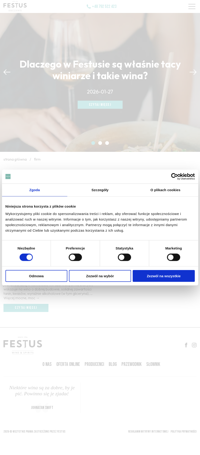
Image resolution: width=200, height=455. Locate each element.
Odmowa (36, 276)
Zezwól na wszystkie (164, 276)
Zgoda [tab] (34, 190)
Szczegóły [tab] (100, 190)
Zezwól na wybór (100, 276)
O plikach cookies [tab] (165, 190)
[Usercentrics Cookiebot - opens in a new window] (174, 176)
